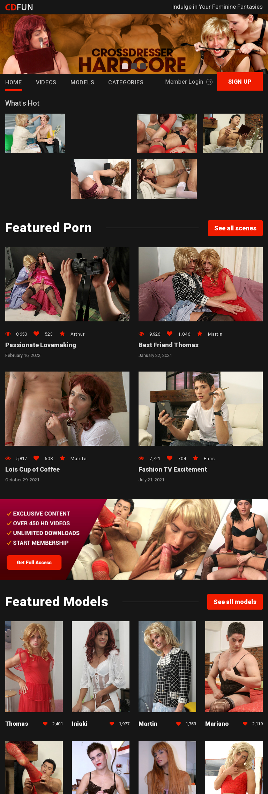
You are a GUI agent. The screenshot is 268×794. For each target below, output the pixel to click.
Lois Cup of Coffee (32, 469)
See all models (235, 601)
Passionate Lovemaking (40, 345)
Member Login (188, 81)
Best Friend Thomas (169, 345)
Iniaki (79, 723)
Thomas (16, 723)
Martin (148, 723)
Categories (125, 82)
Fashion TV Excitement (173, 469)
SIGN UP (240, 81)
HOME (13, 82)
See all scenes (235, 228)
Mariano (217, 723)
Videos (46, 82)
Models (82, 82)
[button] (124, 66)
